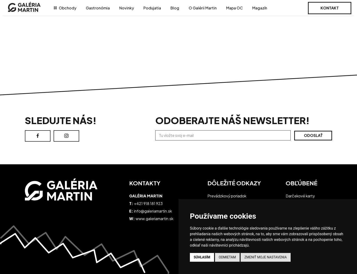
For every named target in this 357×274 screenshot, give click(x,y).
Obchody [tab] (65, 7)
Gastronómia (98, 7)
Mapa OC (234, 7)
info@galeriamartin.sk (153, 211)
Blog (174, 7)
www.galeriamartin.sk (154, 218)
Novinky (126, 7)
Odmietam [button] (227, 257)
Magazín (259, 7)
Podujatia (152, 7)
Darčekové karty (300, 195)
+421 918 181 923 (148, 203)
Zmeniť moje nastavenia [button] (265, 257)
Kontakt (329, 7)
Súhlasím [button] (202, 257)
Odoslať (313, 135)
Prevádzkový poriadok (226, 195)
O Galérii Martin (203, 7)
